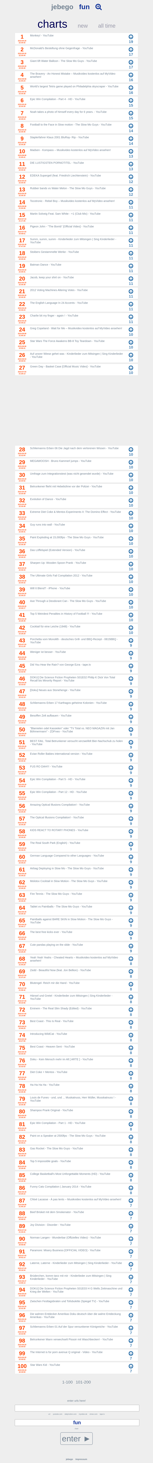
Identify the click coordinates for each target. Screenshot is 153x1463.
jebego (62, 7)
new (83, 26)
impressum (81, 1459)
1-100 (67, 1382)
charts (52, 24)
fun (84, 7)
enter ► (76, 1438)
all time (107, 26)
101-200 (83, 1382)
